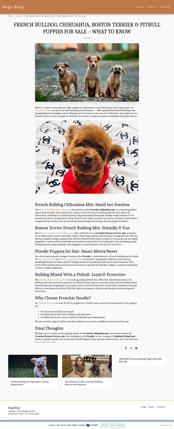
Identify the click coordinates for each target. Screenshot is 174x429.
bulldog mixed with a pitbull (53, 279)
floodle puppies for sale (71, 259)
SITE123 (20, 414)
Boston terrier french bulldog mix (56, 233)
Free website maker (32, 414)
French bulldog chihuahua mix (54, 209)
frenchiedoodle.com (45, 342)
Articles (18, 16)
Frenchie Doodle (43, 110)
